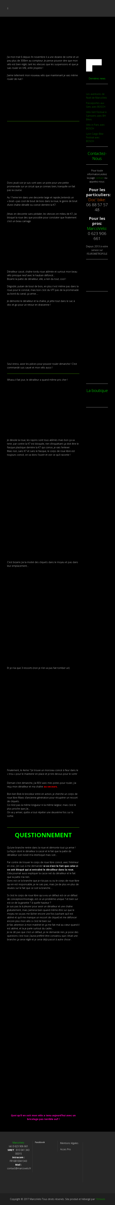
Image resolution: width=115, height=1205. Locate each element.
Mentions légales (69, 1143)
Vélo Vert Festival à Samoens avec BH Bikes (96, 115)
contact (99, 177)
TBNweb (100, 1199)
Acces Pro (65, 1149)
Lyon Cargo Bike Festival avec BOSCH (94, 137)
